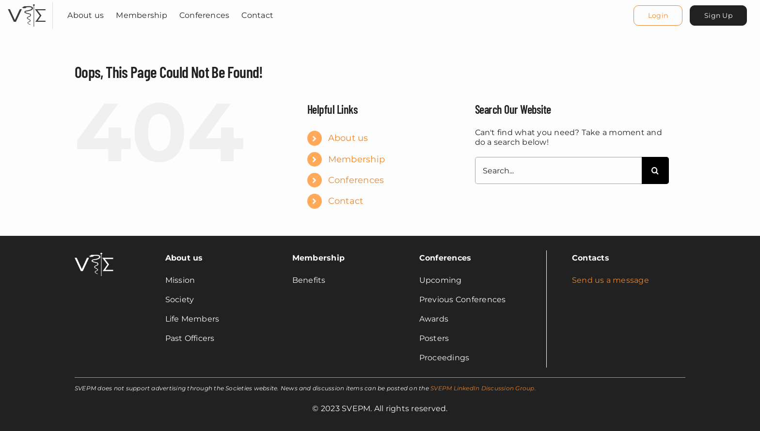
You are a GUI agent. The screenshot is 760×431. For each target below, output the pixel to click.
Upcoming (440, 280)
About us (348, 138)
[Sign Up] (718, 15)
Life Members (192, 318)
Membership (356, 159)
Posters (434, 338)
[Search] (655, 170)
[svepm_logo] (26, 5)
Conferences (356, 180)
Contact (346, 201)
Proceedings (444, 357)
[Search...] (558, 170)
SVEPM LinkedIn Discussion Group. (483, 388)
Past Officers (190, 338)
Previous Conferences (462, 299)
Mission (180, 280)
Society (179, 299)
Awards (433, 318)
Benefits (309, 280)
